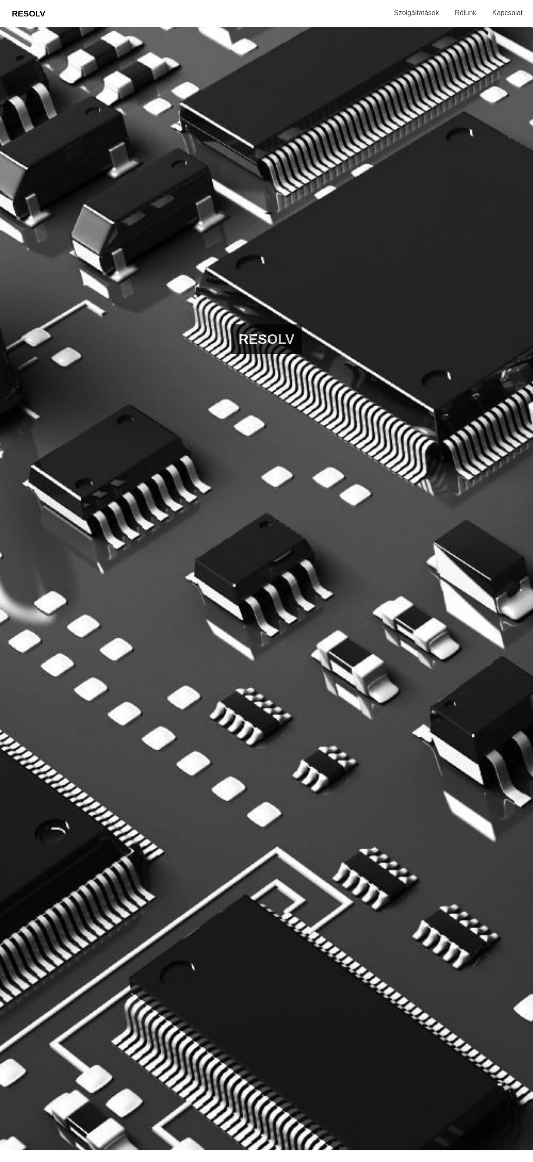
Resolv (28, 13)
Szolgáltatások (416, 12)
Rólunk (465, 12)
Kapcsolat (507, 12)
